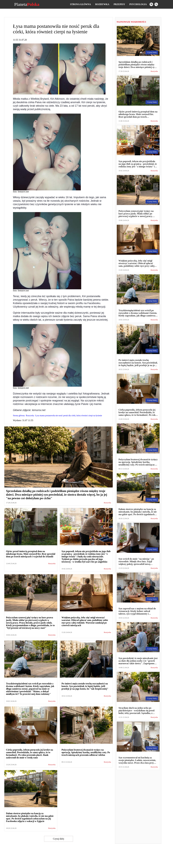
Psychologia (138, 4)
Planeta (26, 4)
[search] (156, 4)
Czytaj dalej (58, 838)
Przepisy (119, 4)
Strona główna (80, 4)
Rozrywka (102, 4)
